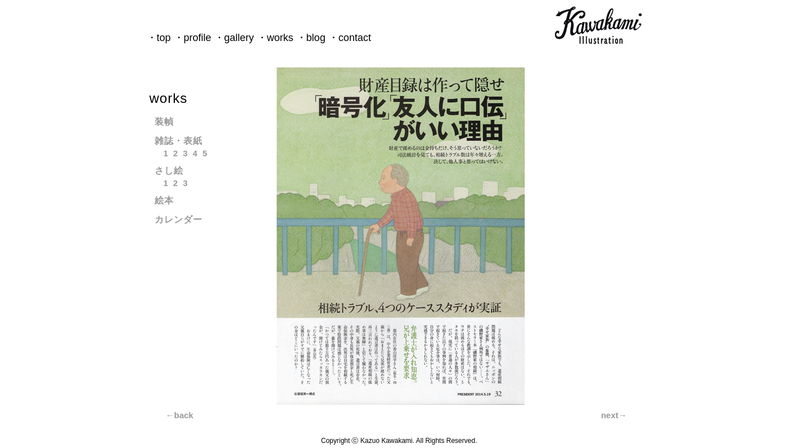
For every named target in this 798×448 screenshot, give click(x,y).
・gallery (234, 37)
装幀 (164, 121)
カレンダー (178, 219)
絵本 (164, 200)
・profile (192, 37)
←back (179, 415)
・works (275, 37)
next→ (614, 415)
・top (159, 37)
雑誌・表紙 (178, 141)
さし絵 (169, 170)
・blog (311, 37)
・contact (349, 37)
